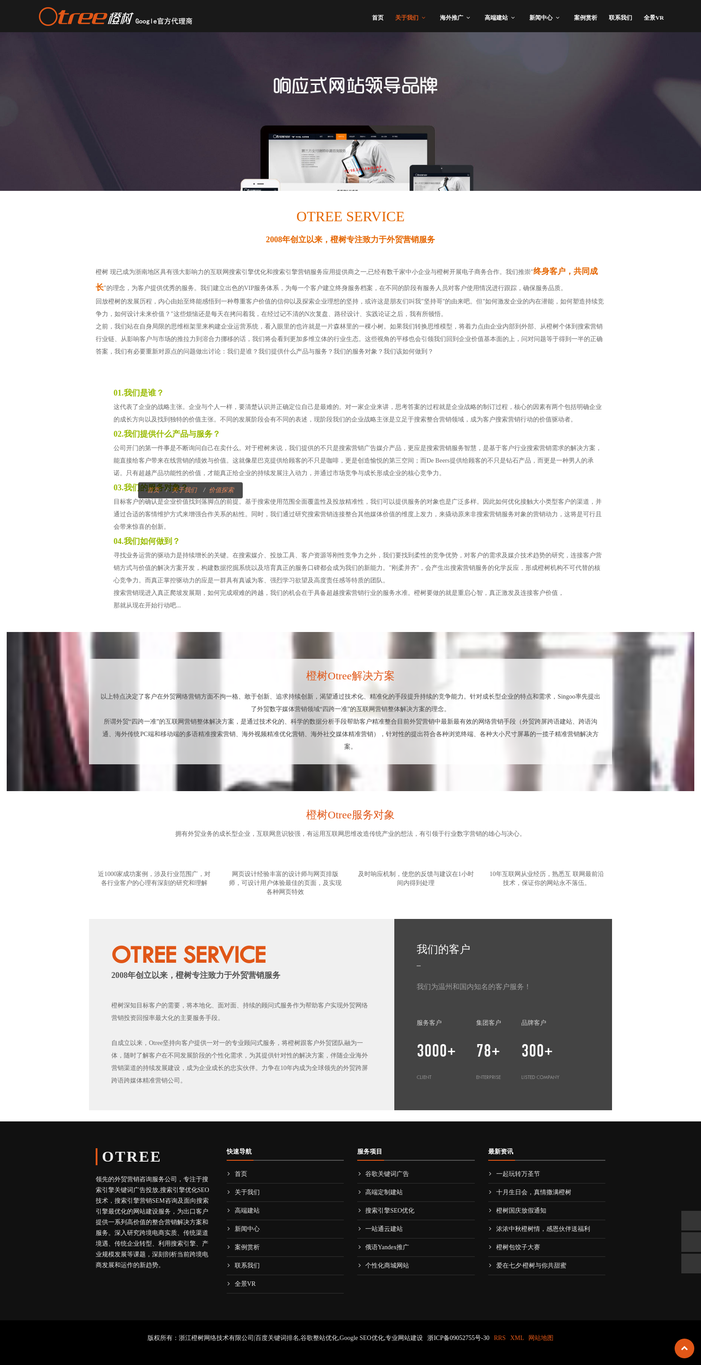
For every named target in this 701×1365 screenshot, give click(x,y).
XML (517, 1338)
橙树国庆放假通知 (517, 1210)
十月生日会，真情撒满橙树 (529, 1192)
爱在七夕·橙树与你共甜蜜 (527, 1265)
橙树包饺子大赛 (514, 1247)
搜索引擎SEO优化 (385, 1210)
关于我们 (406, 17)
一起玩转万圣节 (514, 1174)
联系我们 (620, 17)
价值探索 (221, 490)
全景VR (654, 17)
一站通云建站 (380, 1229)
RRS (500, 1338)
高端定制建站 (380, 1192)
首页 (378, 17)
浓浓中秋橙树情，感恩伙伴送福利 (539, 1229)
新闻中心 (541, 17)
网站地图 (540, 1338)
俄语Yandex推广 (383, 1247)
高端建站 (496, 17)
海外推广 (451, 17)
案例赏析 (585, 17)
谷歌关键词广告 (383, 1174)
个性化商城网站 (383, 1265)
